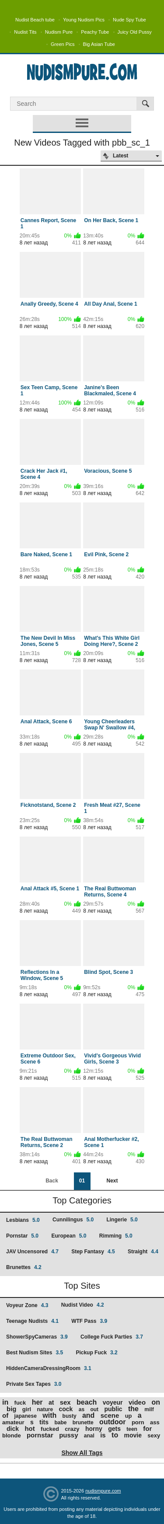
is (103, 1435)
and (88, 1415)
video (137, 1402)
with (49, 1415)
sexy (153, 1435)
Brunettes (24, 1267)
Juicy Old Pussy (135, 32)
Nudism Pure (59, 32)
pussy (68, 1435)
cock (66, 1408)
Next (112, 1181)
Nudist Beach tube (35, 19)
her (37, 1402)
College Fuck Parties (111, 1337)
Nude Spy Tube (129, 19)
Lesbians (23, 1220)
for (147, 1428)
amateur (13, 1422)
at (51, 1402)
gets (114, 1428)
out (94, 1409)
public (113, 1408)
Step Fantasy (93, 1251)
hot (29, 1428)
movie (133, 1435)
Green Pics (62, 44)
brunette (83, 1422)
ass (155, 1422)
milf (149, 1409)
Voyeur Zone (27, 1305)
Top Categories (82, 1200)
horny (93, 1428)
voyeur (113, 1402)
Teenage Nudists (32, 1321)
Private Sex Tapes (34, 1384)
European (68, 1236)
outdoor (112, 1422)
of (5, 1415)
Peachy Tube (95, 32)
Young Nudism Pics (84, 19)
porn (138, 1422)
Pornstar (22, 1236)
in (5, 1402)
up (128, 1415)
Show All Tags (81, 1452)
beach (87, 1402)
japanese (25, 1416)
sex (65, 1402)
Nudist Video (82, 1305)
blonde (11, 1435)
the (133, 1408)
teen (131, 1429)
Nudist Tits (25, 32)
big (12, 1408)
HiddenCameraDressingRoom (48, 1368)
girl (26, 1409)
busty (70, 1416)
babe (60, 1422)
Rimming (116, 1236)
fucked (50, 1429)
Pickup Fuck (96, 1353)
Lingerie (121, 1220)
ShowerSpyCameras (37, 1337)
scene (110, 1415)
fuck (20, 1402)
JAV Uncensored (32, 1251)
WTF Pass (89, 1321)
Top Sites (82, 1285)
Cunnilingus (73, 1220)
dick (13, 1428)
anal (89, 1436)
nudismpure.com (103, 1490)
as (81, 1409)
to (115, 1435)
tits (44, 1422)
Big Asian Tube (99, 44)
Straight (143, 1251)
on (155, 1402)
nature (45, 1409)
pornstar (40, 1435)
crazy (72, 1429)
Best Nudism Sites (34, 1353)
